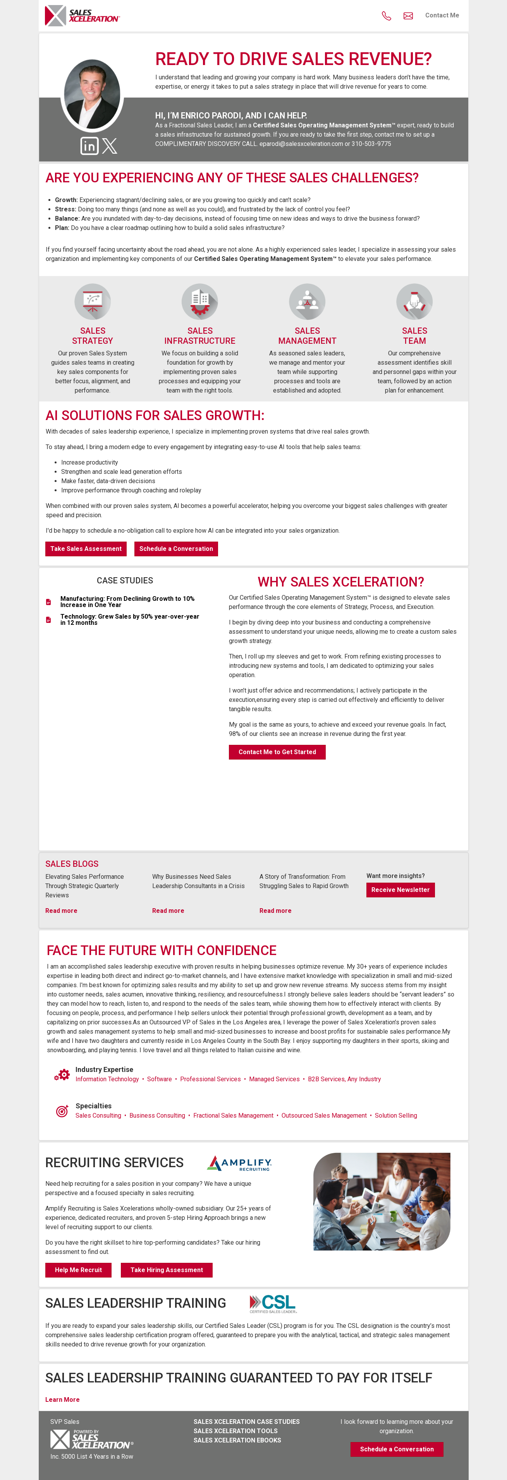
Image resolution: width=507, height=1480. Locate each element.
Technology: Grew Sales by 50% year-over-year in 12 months (129, 620)
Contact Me (442, 15)
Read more (61, 910)
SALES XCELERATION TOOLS (236, 1431)
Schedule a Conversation (176, 548)
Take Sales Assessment (86, 548)
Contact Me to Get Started (277, 752)
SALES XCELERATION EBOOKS (237, 1440)
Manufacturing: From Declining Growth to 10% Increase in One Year (127, 602)
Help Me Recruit (78, 1270)
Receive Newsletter (400, 889)
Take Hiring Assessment (167, 1270)
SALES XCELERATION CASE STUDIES (247, 1421)
